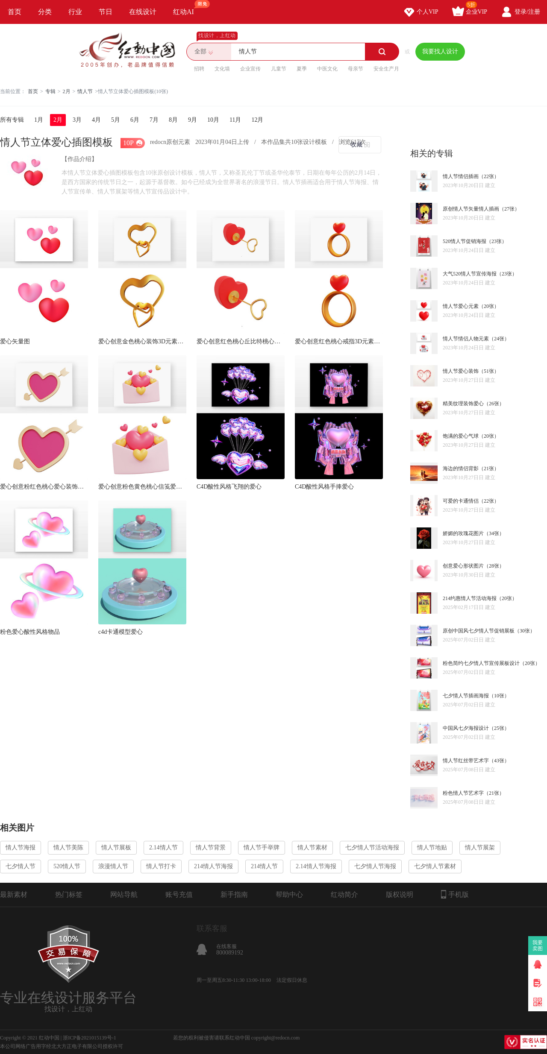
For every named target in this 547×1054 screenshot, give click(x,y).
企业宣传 (250, 69)
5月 (115, 120)
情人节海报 (20, 847)
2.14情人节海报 (316, 866)
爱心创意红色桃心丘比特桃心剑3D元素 (241, 341)
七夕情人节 (20, 866)
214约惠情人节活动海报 (470, 598)
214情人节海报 (213, 866)
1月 (38, 120)
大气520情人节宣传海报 (470, 274)
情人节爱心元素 (461, 306)
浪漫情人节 (113, 866)
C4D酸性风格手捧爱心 (324, 486)
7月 (154, 120)
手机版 (455, 894)
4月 (96, 120)
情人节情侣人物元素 (466, 339)
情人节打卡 (161, 866)
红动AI (187, 7)
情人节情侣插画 (461, 176)
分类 (45, 11)
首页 (14, 11)
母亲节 (355, 69)
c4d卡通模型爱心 (120, 632)
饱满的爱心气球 (461, 436)
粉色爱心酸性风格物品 (30, 632)
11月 (235, 120)
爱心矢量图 (15, 341)
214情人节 (264, 866)
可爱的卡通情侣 (461, 501)
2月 (67, 91)
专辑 (50, 91)
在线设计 (142, 11)
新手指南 (234, 894)
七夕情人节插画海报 (466, 696)
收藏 (356, 144)
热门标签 (68, 894)
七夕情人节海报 (375, 866)
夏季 (302, 69)
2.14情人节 (163, 847)
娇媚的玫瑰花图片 (463, 533)
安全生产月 (386, 69)
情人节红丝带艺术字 (466, 761)
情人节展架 (480, 847)
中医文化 (327, 69)
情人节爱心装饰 (461, 371)
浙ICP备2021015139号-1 (89, 1038)
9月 (192, 120)
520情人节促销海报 (464, 241)
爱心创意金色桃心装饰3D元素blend (142, 341)
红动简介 (344, 894)
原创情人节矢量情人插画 (471, 209)
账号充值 (179, 894)
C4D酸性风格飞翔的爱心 (229, 486)
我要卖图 (537, 946)
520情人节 (66, 866)
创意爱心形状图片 (463, 566)
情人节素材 (312, 847)
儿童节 (278, 69)
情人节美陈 (68, 847)
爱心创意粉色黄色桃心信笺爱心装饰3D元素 (142, 486)
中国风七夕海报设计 (466, 728)
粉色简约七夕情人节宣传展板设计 (481, 663)
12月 (257, 120)
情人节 (85, 91)
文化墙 (222, 69)
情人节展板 (116, 847)
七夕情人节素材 (435, 866)
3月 (77, 120)
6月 (134, 120)
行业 (75, 11)
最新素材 (13, 894)
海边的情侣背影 (461, 468)
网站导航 (124, 894)
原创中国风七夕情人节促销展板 (479, 631)
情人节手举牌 (261, 847)
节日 (105, 11)
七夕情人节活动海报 (372, 847)
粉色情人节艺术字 (463, 793)
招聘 (199, 69)
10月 (213, 120)
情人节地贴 (432, 847)
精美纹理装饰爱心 (463, 404)
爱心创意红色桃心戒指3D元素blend (339, 341)
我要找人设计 (440, 51)
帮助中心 (289, 894)
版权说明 (399, 894)
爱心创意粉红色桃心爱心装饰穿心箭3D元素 (44, 486)
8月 (173, 120)
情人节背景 (211, 847)
